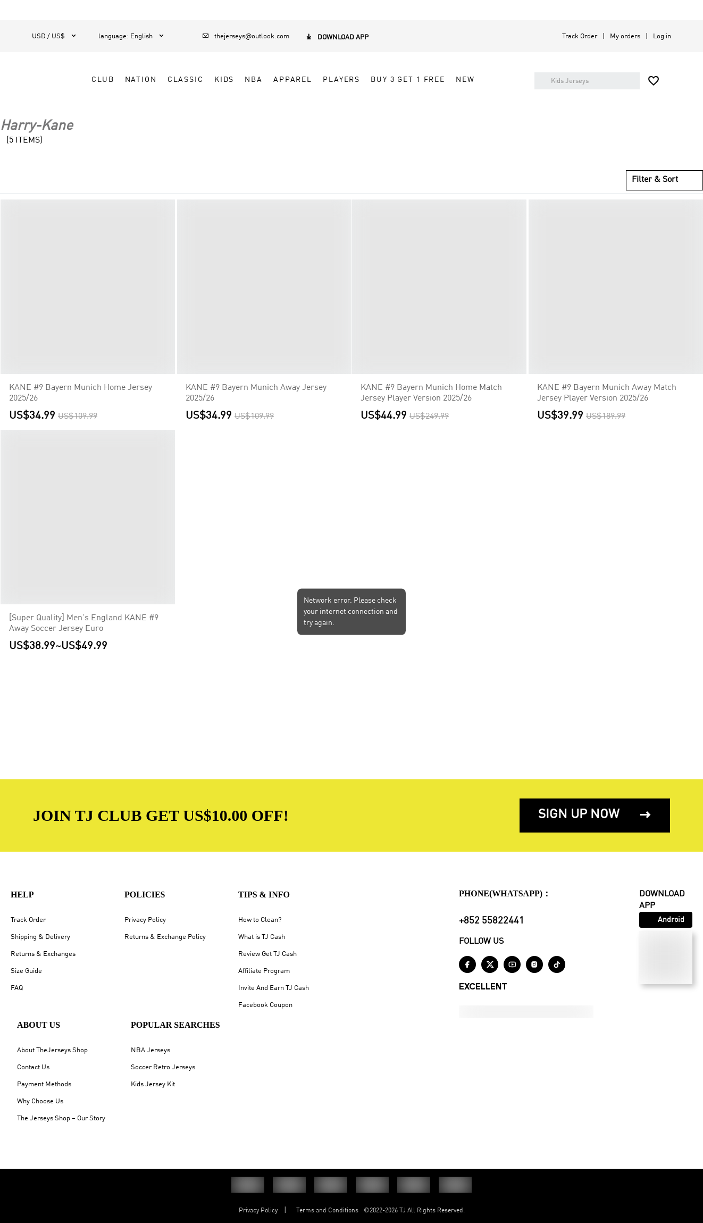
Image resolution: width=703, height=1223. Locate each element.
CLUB (255, 85)
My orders (625, 36)
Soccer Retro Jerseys (163, 1067)
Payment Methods (44, 1084)
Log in (662, 36)
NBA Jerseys (150, 1050)
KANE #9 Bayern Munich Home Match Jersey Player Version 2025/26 (431, 412)
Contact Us (33, 1067)
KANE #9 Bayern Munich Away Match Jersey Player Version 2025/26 (606, 412)
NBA (406, 85)
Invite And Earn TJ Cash (273, 988)
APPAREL (444, 85)
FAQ (17, 988)
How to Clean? (259, 920)
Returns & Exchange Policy (165, 937)
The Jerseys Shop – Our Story (61, 1118)
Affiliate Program (264, 971)
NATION (293, 85)
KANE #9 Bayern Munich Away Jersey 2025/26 (256, 412)
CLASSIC (338, 85)
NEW (338, 109)
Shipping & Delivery (40, 937)
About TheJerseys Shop (52, 1050)
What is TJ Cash (261, 937)
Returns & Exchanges (43, 954)
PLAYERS (493, 85)
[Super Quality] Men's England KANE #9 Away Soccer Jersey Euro (83, 643)
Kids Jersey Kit (153, 1084)
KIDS (376, 85)
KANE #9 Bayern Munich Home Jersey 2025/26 (80, 412)
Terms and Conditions (327, 1211)
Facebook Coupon (265, 1005)
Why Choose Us (40, 1101)
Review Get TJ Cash (267, 954)
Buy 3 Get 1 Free (281, 109)
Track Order (579, 36)
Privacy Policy (145, 920)
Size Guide (26, 971)
